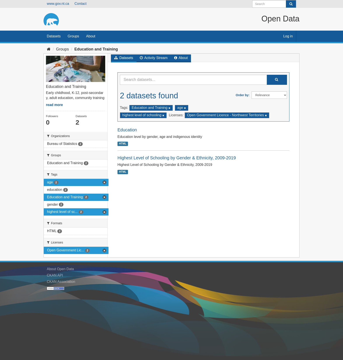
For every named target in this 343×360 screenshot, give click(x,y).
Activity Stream (154, 58)
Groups (73, 36)
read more (54, 105)
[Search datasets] (274, 4)
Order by (242, 95)
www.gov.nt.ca (58, 3)
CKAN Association (61, 281)
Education (127, 129)
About (90, 36)
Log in (288, 36)
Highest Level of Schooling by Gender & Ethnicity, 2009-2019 (176, 157)
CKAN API (55, 275)
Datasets (54, 36)
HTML (122, 143)
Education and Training (96, 49)
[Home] (49, 49)
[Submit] (291, 4)
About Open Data (60, 269)
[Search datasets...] (193, 80)
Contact (80, 3)
